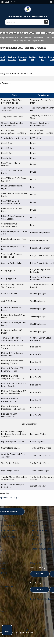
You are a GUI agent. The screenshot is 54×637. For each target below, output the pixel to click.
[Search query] (25, 22)
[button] (51, 2)
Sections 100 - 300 (12, 58)
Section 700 (42, 58)
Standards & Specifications (33, 38)
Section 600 (32, 58)
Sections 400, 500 (22, 58)
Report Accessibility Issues (42, 599)
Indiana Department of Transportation (27, 16)
